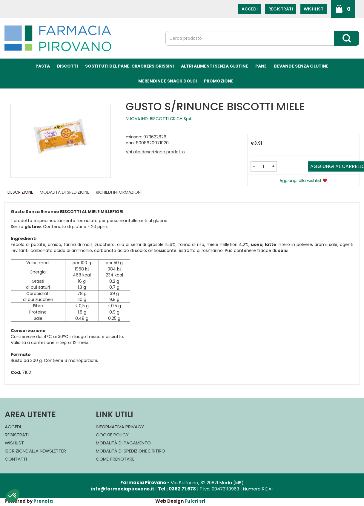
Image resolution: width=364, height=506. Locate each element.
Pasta (43, 66)
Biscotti (67, 66)
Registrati (280, 9)
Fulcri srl (195, 501)
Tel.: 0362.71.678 (177, 489)
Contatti (16, 459)
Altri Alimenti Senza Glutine (214, 66)
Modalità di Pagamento (123, 443)
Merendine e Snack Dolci (167, 81)
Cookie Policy (112, 435)
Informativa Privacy (120, 427)
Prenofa (43, 501)
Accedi (250, 9)
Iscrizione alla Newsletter (35, 451)
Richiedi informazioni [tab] (119, 192)
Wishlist (313, 9)
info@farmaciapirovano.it (122, 489)
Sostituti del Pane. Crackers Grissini (129, 66)
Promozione (219, 81)
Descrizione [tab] (20, 192)
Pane (261, 66)
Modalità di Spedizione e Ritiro (130, 451)
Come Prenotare (115, 459)
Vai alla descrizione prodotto (155, 152)
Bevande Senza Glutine (301, 66)
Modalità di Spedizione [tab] (64, 192)
